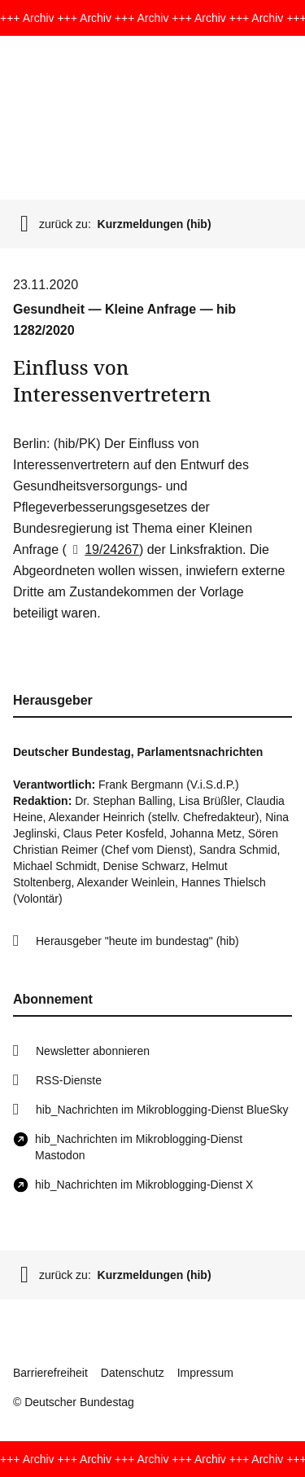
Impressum (205, 1372)
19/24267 (103, 549)
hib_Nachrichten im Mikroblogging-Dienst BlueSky (162, 1109)
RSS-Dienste (69, 1080)
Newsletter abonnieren (93, 1050)
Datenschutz (132, 1372)
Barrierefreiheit (50, 1372)
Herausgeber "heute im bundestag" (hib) (137, 940)
